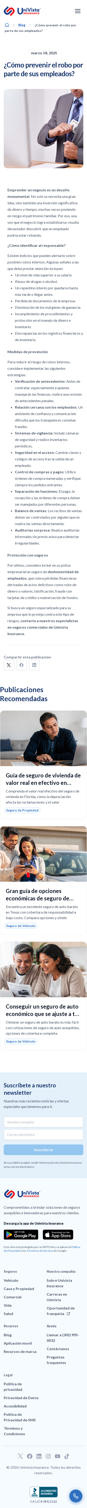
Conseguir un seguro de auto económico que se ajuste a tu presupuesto (42, 1014)
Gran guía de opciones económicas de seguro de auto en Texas (37, 898)
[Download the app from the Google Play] (21, 1235)
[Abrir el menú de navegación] (77, 11)
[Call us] (75, 1496)
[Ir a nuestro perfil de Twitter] (20, 1456)
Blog (22, 25)
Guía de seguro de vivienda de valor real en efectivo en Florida (43, 782)
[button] (9, 665)
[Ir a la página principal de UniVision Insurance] (22, 11)
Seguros (10, 1271)
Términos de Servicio (40, 1250)
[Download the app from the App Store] (58, 1235)
